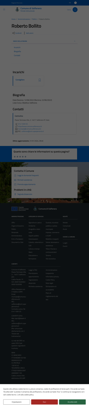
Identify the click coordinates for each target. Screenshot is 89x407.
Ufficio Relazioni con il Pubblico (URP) (18, 290)
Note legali (49, 283)
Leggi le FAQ (33, 270)
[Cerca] (75, 9)
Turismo (48, 255)
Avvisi (65, 229)
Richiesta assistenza (35, 286)
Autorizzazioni (33, 239)
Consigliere (20, 79)
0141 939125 (21, 124)
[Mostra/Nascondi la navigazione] (4, 9)
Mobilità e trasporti (52, 239)
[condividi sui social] (16, 33)
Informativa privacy (52, 276)
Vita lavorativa (51, 258)
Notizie (65, 222)
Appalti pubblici (34, 235)
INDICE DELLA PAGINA (44, 41)
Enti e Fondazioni (17, 239)
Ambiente (32, 226)
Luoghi (65, 243)
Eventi (65, 246)
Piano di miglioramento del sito (52, 296)
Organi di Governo (17, 226)
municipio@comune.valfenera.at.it (18, 297)
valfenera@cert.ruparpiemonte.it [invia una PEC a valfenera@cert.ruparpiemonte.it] (33, 131)
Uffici (13, 222)
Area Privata (15, 388)
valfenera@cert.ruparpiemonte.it (18, 305)
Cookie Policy (50, 280)
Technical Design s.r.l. (25, 401)
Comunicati (66, 226)
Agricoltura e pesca (35, 222)
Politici (13, 229)
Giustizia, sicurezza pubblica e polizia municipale (52, 225)
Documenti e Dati (17, 242)
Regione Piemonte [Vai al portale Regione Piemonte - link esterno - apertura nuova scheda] (16, 3)
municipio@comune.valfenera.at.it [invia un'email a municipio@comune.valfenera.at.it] (28, 129)
